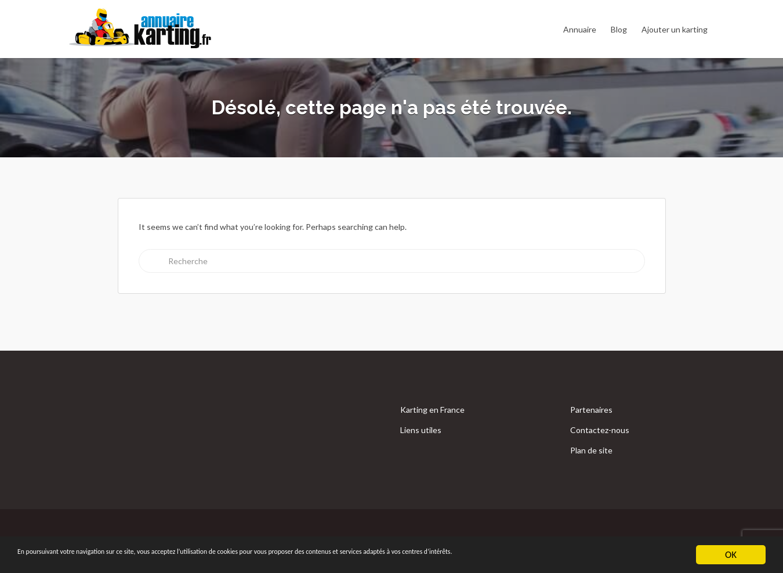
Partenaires (591, 410)
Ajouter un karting (674, 29)
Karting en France (432, 410)
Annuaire (579, 29)
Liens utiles (420, 430)
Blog (619, 29)
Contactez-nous (599, 430)
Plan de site (591, 450)
